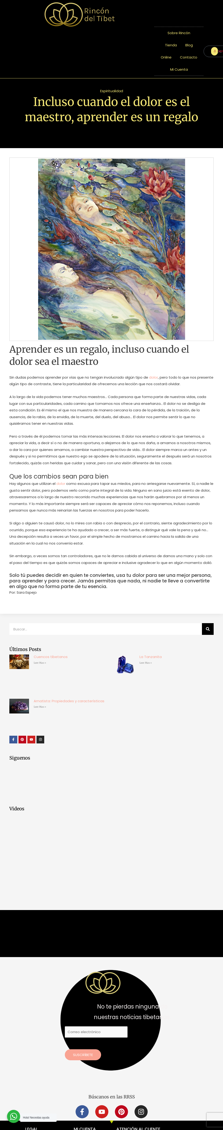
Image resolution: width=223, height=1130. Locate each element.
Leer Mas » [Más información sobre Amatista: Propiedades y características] (40, 706)
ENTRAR (216, 51)
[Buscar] (208, 629)
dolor (153, 377)
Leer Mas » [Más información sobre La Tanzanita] (145, 662)
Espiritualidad (111, 90)
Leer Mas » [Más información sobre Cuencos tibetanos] (40, 662)
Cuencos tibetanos (51, 656)
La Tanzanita (150, 656)
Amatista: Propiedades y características (69, 700)
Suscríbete (83, 1054)
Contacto (188, 57)
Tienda (171, 45)
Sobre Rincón (179, 32)
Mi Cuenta (179, 69)
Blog (189, 45)
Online (166, 57)
